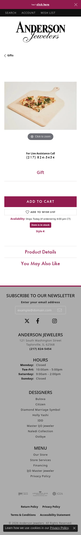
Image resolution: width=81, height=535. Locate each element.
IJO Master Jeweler (40, 471)
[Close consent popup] (74, 528)
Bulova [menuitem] (40, 399)
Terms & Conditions (23, 515)
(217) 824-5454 (40, 157)
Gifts (10, 55)
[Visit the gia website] (57, 493)
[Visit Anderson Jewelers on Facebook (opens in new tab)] (37, 321)
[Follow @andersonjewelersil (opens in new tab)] (54, 321)
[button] (10, 13)
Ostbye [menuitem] (40, 436)
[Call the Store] (41, 349)
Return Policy (29, 507)
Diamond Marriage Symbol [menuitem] (40, 410)
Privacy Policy (40, 476)
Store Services (40, 460)
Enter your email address (40, 302)
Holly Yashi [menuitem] (40, 415)
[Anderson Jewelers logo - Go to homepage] (40, 32)
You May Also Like (40, 263)
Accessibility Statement (55, 515)
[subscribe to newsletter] (60, 310)
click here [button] (43, 4)
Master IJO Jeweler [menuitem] (40, 426)
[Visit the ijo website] (23, 493)
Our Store (40, 455)
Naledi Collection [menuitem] (40, 431)
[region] (40, 106)
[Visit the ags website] (40, 493)
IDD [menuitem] (40, 420)
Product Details (40, 251)
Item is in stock (41, 224)
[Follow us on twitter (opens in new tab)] (27, 321)
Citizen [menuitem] (40, 404)
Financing (40, 465)
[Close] (75, 4)
